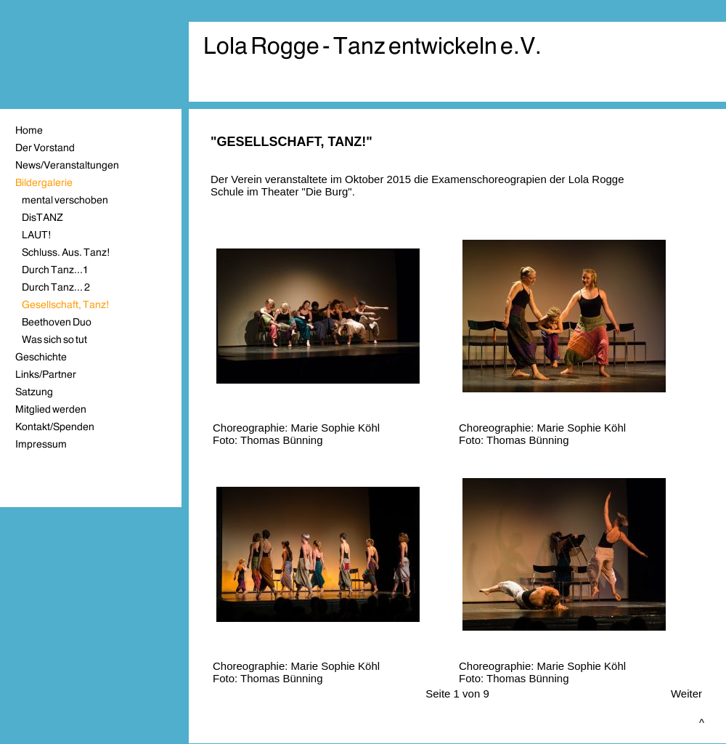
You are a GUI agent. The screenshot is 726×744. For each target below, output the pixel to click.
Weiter (686, 693)
